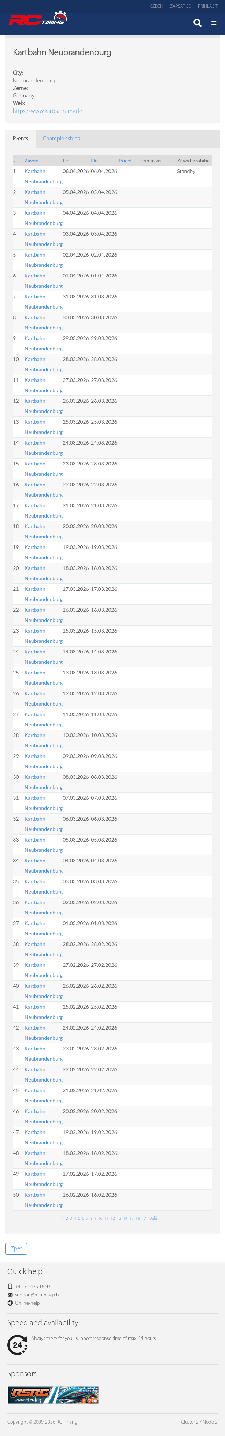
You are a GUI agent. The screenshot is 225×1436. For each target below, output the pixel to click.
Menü (214, 24)
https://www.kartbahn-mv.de (47, 111)
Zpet (16, 1249)
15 (131, 1218)
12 (113, 1218)
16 (138, 1218)
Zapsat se (180, 6)
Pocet (125, 160)
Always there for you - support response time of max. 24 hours (81, 1339)
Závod (31, 160)
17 (144, 1218)
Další (152, 1218)
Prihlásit (208, 6)
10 (100, 1218)
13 (119, 1218)
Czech (156, 6)
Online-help (27, 1303)
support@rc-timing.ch (37, 1295)
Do (66, 160)
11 (106, 1218)
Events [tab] (20, 139)
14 (125, 1218)
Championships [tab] (61, 139)
